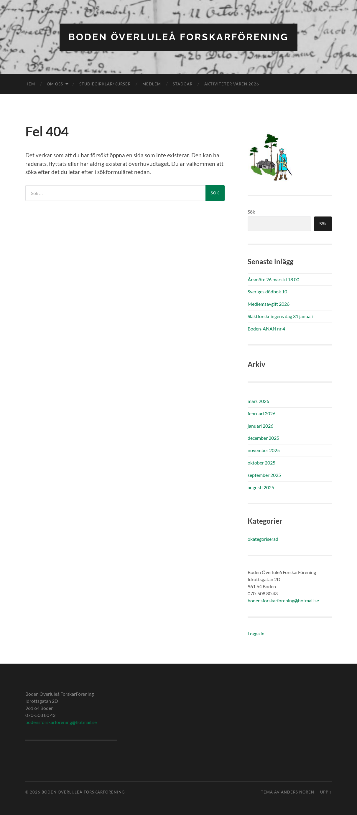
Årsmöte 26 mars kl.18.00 (273, 279)
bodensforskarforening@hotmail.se (283, 600)
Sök (251, 211)
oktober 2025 (261, 462)
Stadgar (183, 84)
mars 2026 (258, 401)
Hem (30, 84)
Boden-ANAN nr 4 (266, 328)
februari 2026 (261, 413)
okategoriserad (263, 539)
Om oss (55, 84)
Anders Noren (297, 792)
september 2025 (264, 475)
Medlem (151, 84)
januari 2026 (260, 426)
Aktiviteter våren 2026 (231, 84)
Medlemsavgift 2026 (268, 304)
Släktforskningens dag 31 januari (280, 316)
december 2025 (263, 438)
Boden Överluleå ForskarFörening (178, 37)
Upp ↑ (326, 792)
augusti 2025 (261, 487)
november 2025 (264, 450)
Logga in (256, 633)
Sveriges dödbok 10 (267, 291)
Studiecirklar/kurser (105, 84)
